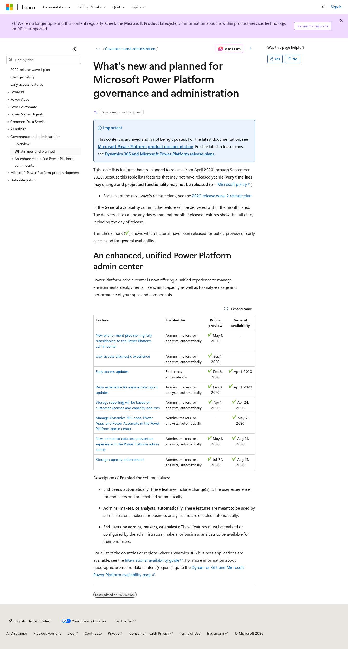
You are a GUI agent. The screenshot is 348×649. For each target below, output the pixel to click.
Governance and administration (130, 48)
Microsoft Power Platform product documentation (145, 146)
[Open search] (323, 7)
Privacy (113, 633)
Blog (70, 633)
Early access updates (112, 371)
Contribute (93, 633)
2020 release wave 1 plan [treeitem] (30, 69)
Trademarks (216, 633)
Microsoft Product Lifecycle (150, 23)
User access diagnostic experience (123, 356)
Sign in (336, 6)
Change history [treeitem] (22, 77)
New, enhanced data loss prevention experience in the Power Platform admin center (127, 444)
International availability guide (152, 560)
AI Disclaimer (16, 633)
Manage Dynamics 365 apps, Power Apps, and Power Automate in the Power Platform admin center (128, 423)
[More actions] (250, 49)
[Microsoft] (9, 7)
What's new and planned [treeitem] (35, 151)
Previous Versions (47, 633)
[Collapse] (74, 49)
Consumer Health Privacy (149, 633)
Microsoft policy (232, 184)
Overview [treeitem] (22, 143)
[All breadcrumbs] (97, 49)
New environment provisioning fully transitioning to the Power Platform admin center (124, 341)
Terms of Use (190, 633)
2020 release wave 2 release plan (222, 195)
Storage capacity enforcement (120, 459)
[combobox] (43, 60)
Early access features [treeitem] (26, 84)
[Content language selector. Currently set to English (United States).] (30, 621)
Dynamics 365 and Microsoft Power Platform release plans (159, 153)
